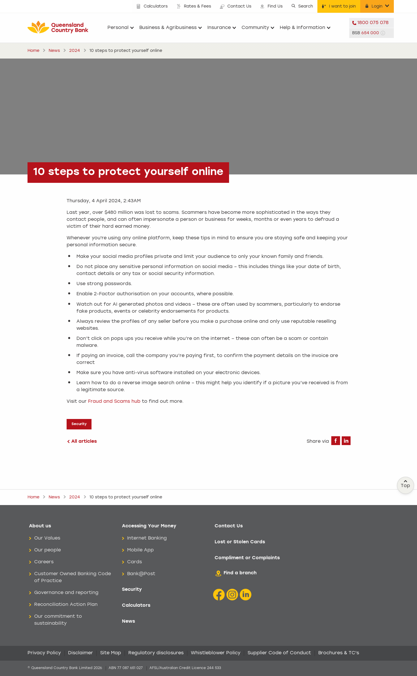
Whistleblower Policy (215, 653)
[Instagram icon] (232, 594)
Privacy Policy (44, 653)
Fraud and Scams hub (114, 401)
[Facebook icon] (219, 594)
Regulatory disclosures (156, 653)
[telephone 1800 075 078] (371, 23)
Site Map (110, 653)
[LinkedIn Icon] (245, 594)
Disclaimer (80, 653)
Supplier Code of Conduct (279, 653)
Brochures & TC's (338, 653)
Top (406, 484)
